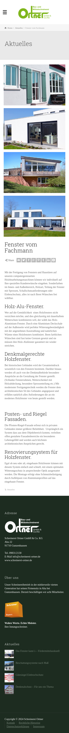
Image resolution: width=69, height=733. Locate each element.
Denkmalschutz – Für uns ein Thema (35, 686)
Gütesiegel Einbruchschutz (29, 675)
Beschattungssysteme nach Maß (32, 663)
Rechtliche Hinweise (29, 722)
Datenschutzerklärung (18, 726)
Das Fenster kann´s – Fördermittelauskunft (38, 651)
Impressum (39, 726)
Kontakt (11, 722)
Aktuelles (11, 489)
